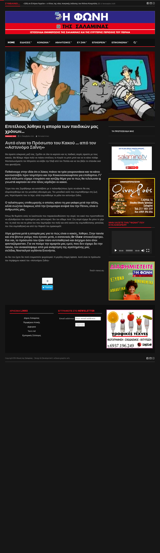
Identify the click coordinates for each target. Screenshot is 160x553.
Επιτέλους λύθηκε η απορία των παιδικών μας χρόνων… (51, 129)
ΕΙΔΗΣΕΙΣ (25, 42)
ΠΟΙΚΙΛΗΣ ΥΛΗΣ (10, 136)
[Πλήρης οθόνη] (147, 250)
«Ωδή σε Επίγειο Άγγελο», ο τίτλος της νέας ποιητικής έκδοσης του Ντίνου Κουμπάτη (60, 3)
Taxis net (32, 331)
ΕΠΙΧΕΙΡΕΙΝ (98, 42)
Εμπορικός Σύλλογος (31, 335)
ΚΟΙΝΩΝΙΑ (43, 42)
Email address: (80, 318)
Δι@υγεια (31, 327)
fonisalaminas (43, 136)
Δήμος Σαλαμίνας (31, 318)
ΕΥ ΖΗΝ (81, 42)
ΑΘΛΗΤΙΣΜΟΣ (62, 42)
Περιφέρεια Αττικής (31, 322)
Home (11, 42)
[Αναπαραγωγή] (115, 250)
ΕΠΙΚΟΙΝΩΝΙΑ (119, 42)
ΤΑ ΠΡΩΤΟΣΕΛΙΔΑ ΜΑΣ (123, 131)
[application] (132, 242)
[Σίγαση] (142, 250)
